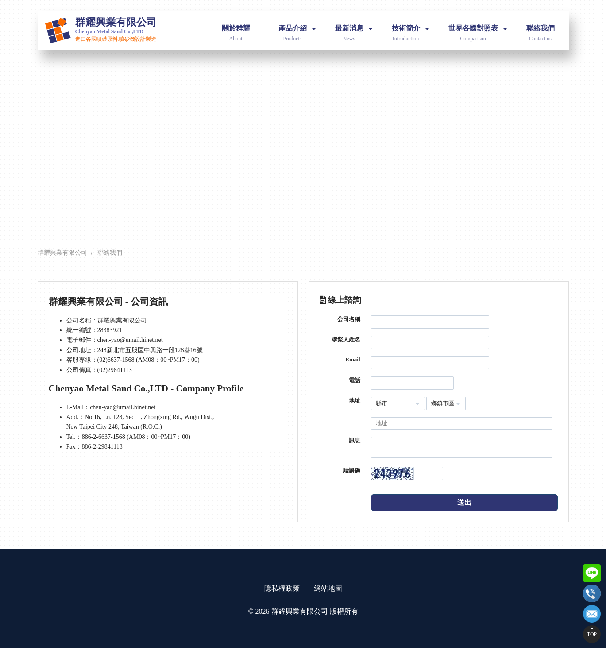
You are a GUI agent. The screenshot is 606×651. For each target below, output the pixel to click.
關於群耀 (236, 28)
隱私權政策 (282, 591)
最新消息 (353, 28)
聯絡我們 (540, 28)
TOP (592, 634)
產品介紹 (297, 28)
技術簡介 (410, 28)
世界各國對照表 (477, 28)
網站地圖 (328, 591)
